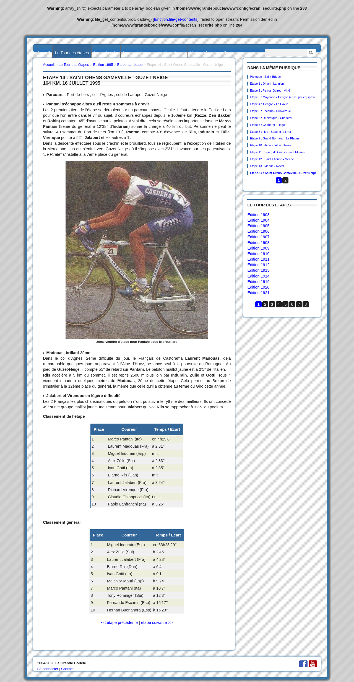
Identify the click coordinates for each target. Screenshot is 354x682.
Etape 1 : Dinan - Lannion (267, 83)
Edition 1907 (258, 237)
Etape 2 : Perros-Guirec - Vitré (270, 90)
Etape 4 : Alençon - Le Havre (269, 104)
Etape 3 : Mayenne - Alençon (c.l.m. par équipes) (282, 97)
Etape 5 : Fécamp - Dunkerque (270, 111)
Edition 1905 (258, 226)
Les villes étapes (170, 53)
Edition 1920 (258, 287)
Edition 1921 (258, 293)
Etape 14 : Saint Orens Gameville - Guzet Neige (283, 173)
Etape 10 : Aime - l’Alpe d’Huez (270, 145)
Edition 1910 (258, 253)
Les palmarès (106, 53)
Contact (67, 669)
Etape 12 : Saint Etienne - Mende (272, 159)
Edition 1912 (258, 265)
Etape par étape (129, 65)
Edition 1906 (258, 231)
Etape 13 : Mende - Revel (267, 166)
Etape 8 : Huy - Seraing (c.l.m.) (270, 131)
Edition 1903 (258, 214)
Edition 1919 (258, 281)
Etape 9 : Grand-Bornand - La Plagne (275, 138)
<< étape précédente (119, 622)
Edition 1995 (103, 65)
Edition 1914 (258, 276)
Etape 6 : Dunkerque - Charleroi (271, 118)
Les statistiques (136, 53)
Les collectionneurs (230, 53)
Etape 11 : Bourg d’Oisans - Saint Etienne (277, 152)
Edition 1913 (258, 270)
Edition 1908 (258, 242)
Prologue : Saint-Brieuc (265, 76)
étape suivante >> (157, 622)
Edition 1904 (258, 220)
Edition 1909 (258, 248)
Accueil (43, 53)
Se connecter (47, 669)
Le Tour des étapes (72, 53)
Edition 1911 (258, 259)
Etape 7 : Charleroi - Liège (267, 124)
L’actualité (198, 53)
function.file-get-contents (175, 19)
